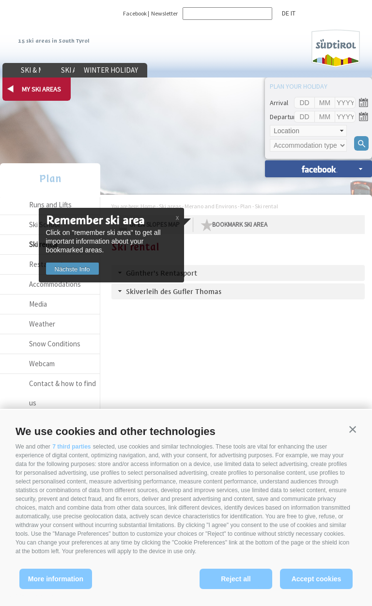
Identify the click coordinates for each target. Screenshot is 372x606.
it (293, 13)
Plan (50, 178)
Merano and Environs (211, 206)
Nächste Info (75, 269)
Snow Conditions (54, 343)
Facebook (135, 13)
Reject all (235, 579)
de (285, 13)
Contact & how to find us (62, 393)
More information (55, 579)
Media (38, 304)
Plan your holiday (298, 86)
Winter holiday (189, 70)
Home (147, 206)
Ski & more (39, 70)
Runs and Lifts (50, 204)
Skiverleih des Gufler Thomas (173, 291)
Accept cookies (316, 579)
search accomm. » (318, 168)
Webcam (42, 363)
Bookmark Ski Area (239, 224)
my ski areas (41, 89)
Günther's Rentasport (161, 273)
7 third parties (71, 446)
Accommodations (55, 284)
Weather (42, 323)
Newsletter (164, 13)
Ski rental (266, 206)
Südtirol (335, 49)
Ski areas (114, 70)
